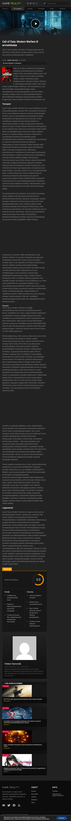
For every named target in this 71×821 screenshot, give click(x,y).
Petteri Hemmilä (12, 60)
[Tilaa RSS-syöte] (36, 3)
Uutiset (30, 8)
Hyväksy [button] (61, 818)
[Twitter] (8, 805)
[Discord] (3, 805)
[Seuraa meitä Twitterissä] (31, 3)
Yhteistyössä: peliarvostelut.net (58, 794)
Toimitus (62, 8)
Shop (52, 8)
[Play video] (35, 23)
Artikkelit (41, 8)
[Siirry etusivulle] (11, 3)
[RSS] (19, 805)
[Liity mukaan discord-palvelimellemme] (28, 3)
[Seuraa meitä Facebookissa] (34, 3)
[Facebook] (14, 805)
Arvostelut (18, 8)
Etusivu (5, 8)
